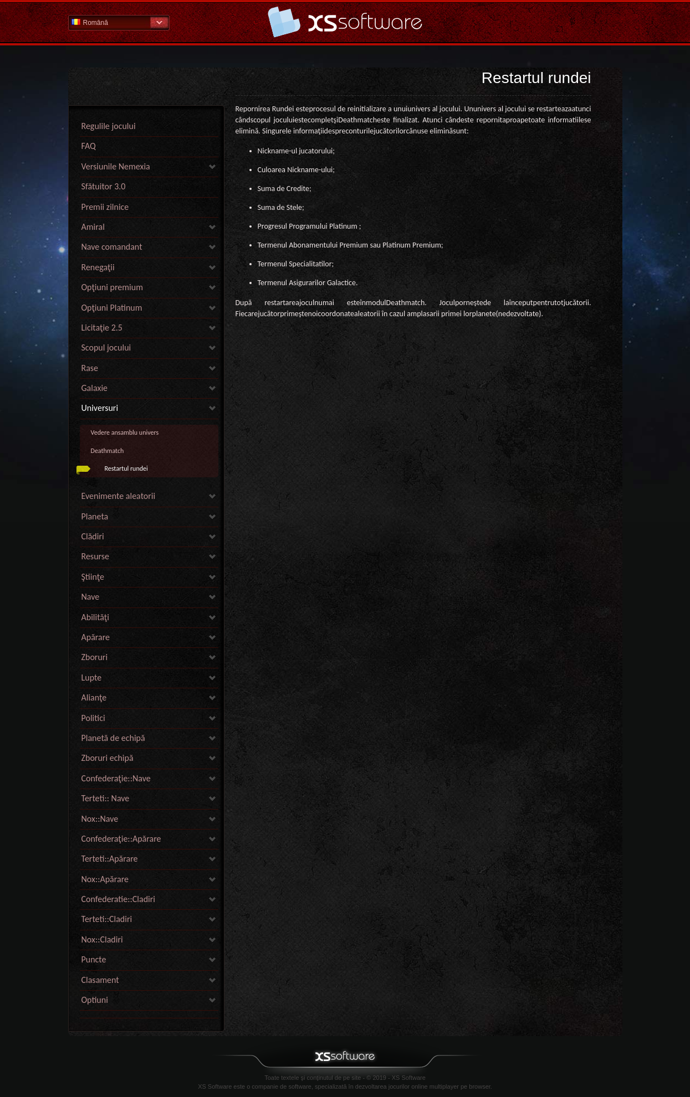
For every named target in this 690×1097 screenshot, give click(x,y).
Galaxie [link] (94, 388)
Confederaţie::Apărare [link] (121, 838)
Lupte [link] (91, 677)
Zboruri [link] (94, 657)
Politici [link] (93, 718)
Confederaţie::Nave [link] (116, 778)
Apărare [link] (95, 637)
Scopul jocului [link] (106, 347)
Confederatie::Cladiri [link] (118, 899)
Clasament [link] (100, 980)
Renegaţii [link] (98, 267)
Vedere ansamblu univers (125, 432)
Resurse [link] (95, 556)
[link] (149, 1015)
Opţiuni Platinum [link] (111, 307)
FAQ (88, 146)
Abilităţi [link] (95, 617)
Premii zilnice (105, 207)
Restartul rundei (126, 468)
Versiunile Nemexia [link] (115, 166)
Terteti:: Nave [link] (105, 798)
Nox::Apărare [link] (105, 879)
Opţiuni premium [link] (112, 287)
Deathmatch (107, 451)
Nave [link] (90, 596)
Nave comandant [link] (111, 246)
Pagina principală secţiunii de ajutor (345, 22)
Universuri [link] (100, 408)
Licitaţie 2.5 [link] (101, 327)
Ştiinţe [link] (92, 576)
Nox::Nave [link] (100, 818)
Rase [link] (90, 368)
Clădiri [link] (92, 536)
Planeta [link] (95, 516)
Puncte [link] (93, 959)
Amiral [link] (93, 227)
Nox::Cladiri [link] (102, 939)
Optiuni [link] (94, 1000)
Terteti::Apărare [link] (109, 858)
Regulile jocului (108, 126)
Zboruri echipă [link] (107, 758)
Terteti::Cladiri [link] (106, 919)
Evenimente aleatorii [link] (118, 496)
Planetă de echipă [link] (113, 738)
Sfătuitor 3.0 (103, 186)
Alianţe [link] (94, 697)
